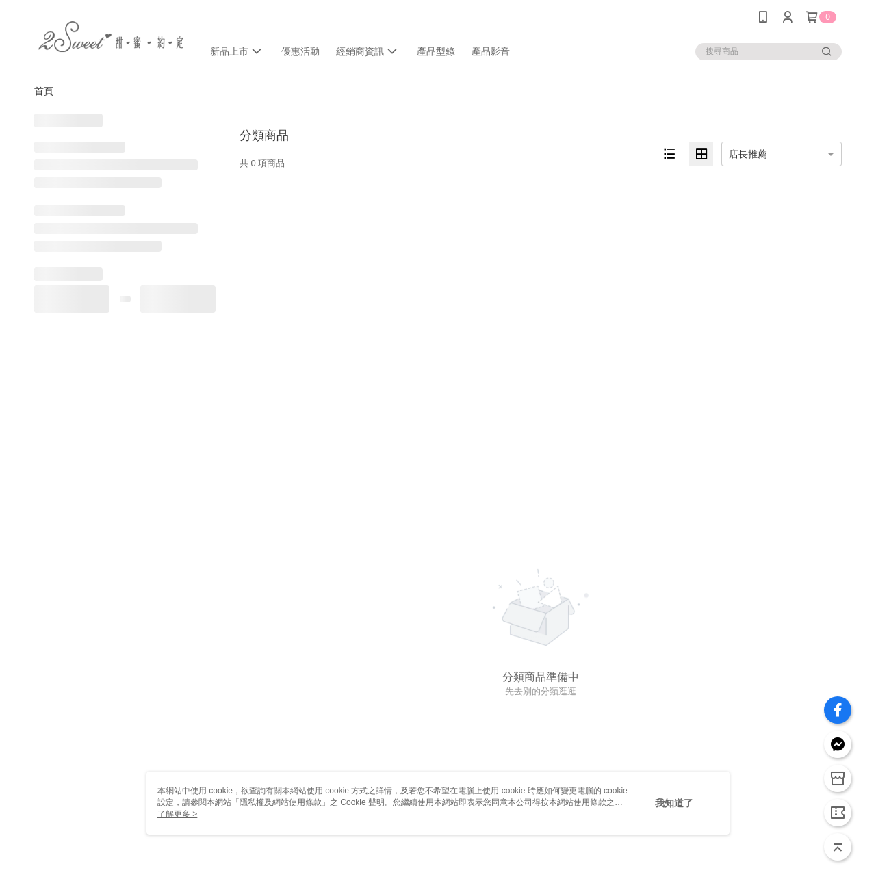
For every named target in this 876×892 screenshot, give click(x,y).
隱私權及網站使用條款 (281, 802)
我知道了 (674, 803)
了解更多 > (177, 814)
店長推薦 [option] (748, 153)
